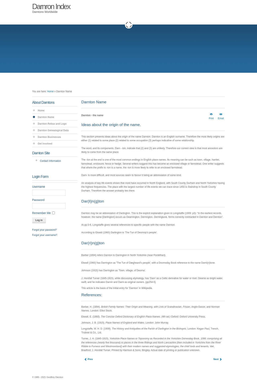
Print (211, 116)
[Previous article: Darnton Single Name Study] (88, 359)
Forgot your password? (44, 229)
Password (38, 200)
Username (38, 186)
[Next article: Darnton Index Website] (218, 359)
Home (50, 91)
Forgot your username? (44, 235)
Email (221, 116)
